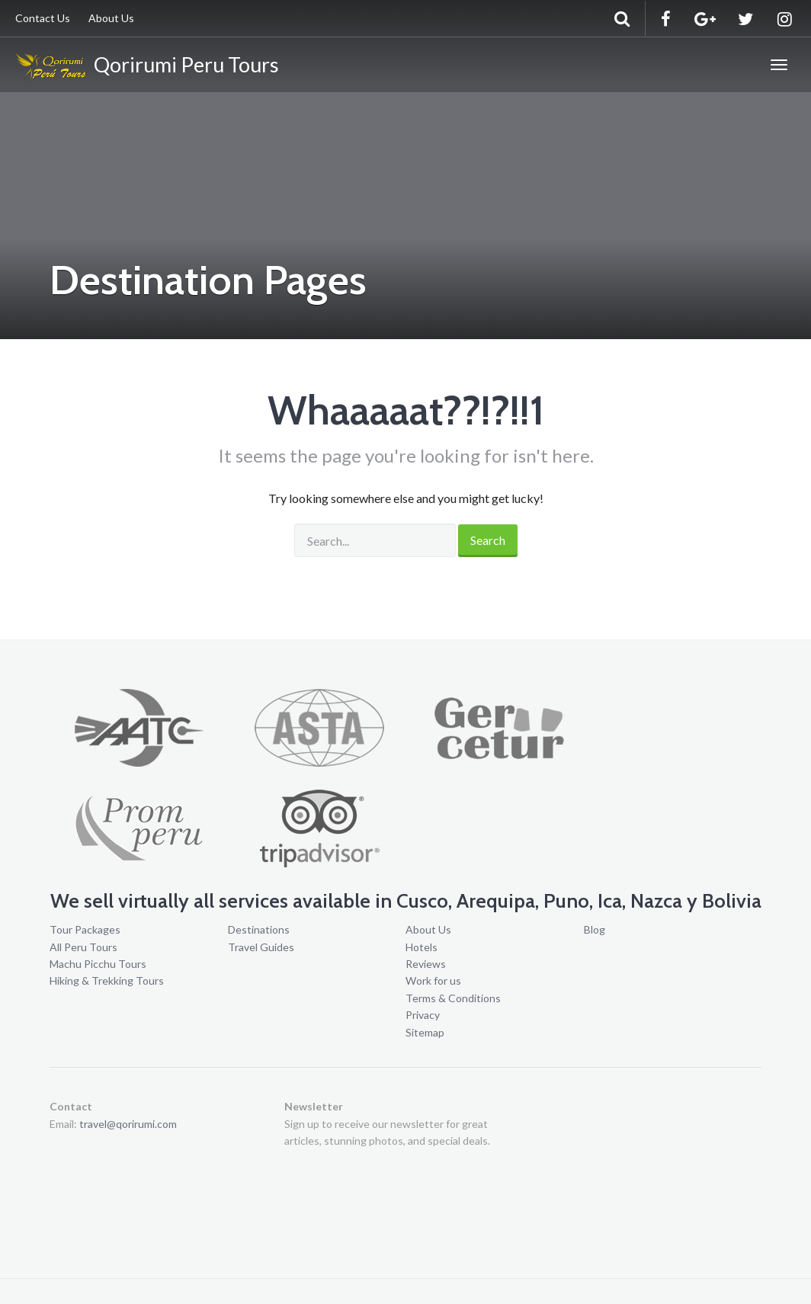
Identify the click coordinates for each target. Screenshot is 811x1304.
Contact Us (42, 17)
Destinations (259, 929)
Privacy (423, 1014)
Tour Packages (85, 929)
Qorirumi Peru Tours (147, 67)
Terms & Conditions (453, 998)
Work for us (433, 980)
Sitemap (425, 1032)
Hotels (422, 946)
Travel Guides (261, 946)
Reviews (426, 963)
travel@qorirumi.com (128, 1123)
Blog (594, 929)
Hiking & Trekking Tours (107, 980)
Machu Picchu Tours (98, 963)
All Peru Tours (83, 946)
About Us (111, 17)
